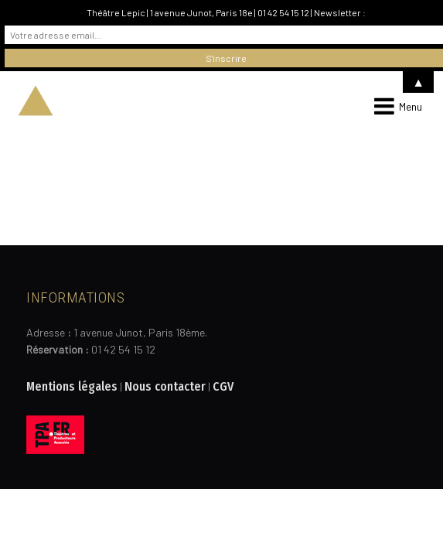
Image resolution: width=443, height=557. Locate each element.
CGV (223, 386)
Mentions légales (72, 386)
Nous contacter (165, 386)
